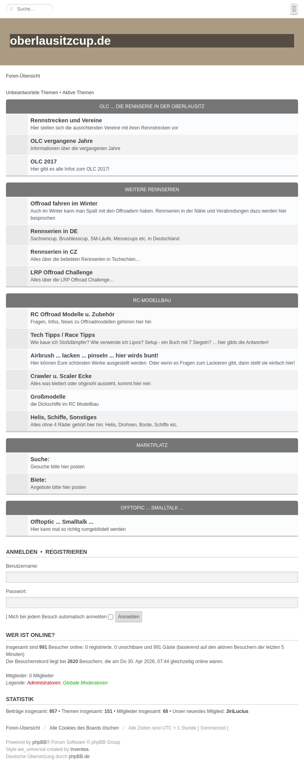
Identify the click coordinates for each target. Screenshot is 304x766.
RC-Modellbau (152, 300)
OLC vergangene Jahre (61, 141)
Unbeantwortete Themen (32, 92)
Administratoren (43, 683)
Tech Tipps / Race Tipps (62, 335)
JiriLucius (237, 711)
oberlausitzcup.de (60, 40)
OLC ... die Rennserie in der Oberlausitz (151, 106)
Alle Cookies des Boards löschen (84, 728)
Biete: (38, 480)
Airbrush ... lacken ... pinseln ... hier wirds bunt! (94, 355)
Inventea (79, 749)
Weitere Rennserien (152, 189)
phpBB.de (79, 756)
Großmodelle (48, 396)
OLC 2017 (43, 161)
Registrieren (66, 552)
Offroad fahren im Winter (63, 203)
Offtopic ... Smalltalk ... (152, 508)
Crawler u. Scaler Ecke (60, 376)
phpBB (39, 742)
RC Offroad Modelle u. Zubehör (72, 314)
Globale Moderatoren (85, 683)
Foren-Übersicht (23, 76)
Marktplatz (152, 445)
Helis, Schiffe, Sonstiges (63, 417)
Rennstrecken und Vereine (66, 120)
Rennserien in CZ (53, 252)
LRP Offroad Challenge (61, 272)
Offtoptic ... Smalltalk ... (61, 522)
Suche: (39, 459)
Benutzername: (22, 566)
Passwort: (16, 591)
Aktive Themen (78, 92)
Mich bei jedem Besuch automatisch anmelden (60, 617)
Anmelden (21, 552)
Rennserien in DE (54, 231)
